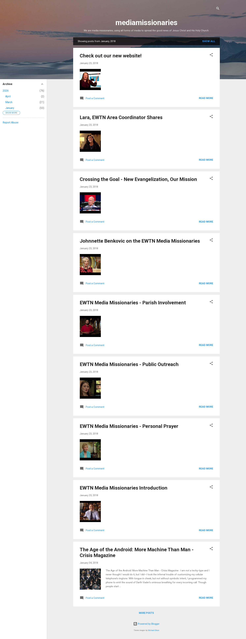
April (8, 96)
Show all (208, 41)
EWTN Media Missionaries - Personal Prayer (129, 426)
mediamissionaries (146, 22)
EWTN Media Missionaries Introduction (123, 488)
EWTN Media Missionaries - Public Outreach (129, 364)
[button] (211, 55)
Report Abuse (10, 122)
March (8, 102)
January (9, 108)
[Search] (218, 9)
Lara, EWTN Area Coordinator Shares (121, 117)
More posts (146, 613)
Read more (206, 98)
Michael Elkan (153, 630)
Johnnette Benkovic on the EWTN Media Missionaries (140, 241)
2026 (6, 90)
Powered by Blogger (146, 623)
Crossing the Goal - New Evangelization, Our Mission (138, 179)
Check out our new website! (111, 56)
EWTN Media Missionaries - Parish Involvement (133, 302)
